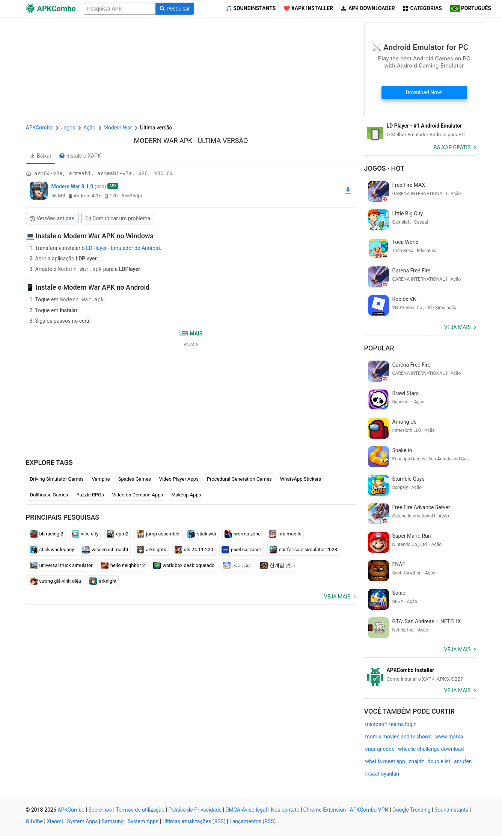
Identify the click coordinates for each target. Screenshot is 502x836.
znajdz (416, 761)
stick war (201, 533)
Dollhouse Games (49, 494)
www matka (449, 737)
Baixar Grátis (452, 147)
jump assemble (158, 533)
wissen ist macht (105, 549)
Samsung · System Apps (130, 821)
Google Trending (411, 810)
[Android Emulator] (420, 130)
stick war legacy (52, 549)
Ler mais (190, 333)
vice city (85, 533)
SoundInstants (451, 810)
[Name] (120, 9)
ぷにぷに (237, 564)
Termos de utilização (140, 810)
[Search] (174, 9)
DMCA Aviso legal (246, 810)
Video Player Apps (179, 478)
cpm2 (117, 533)
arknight (102, 580)
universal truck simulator (61, 564)
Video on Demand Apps (137, 494)
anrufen (463, 761)
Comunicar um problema (118, 218)
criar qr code (380, 749)
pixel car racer (241, 549)
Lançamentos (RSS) (252, 821)
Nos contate (285, 810)
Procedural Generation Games (239, 478)
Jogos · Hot (384, 168)
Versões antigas (52, 218)
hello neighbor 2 (123, 564)
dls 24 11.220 (194, 549)
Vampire (101, 478)
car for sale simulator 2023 (303, 549)
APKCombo (39, 128)
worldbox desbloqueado (183, 564)
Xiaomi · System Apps (72, 821)
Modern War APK (163, 140)
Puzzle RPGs (90, 494)
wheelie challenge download (431, 749)
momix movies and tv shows (398, 737)
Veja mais (337, 596)
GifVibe (34, 821)
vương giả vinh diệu (55, 580)
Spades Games (134, 478)
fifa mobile (285, 533)
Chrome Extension (324, 810)
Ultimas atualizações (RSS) (193, 821)
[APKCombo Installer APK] (420, 674)
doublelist (438, 761)
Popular (379, 348)
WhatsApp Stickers (300, 478)
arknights (151, 549)
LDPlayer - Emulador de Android (123, 248)
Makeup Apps (186, 494)
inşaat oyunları (382, 774)
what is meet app (385, 761)
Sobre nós (100, 810)
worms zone (243, 533)
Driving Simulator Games (57, 478)
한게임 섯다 (277, 564)
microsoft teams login (391, 724)
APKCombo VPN (369, 810)
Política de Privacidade (195, 810)
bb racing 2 (46, 533)
